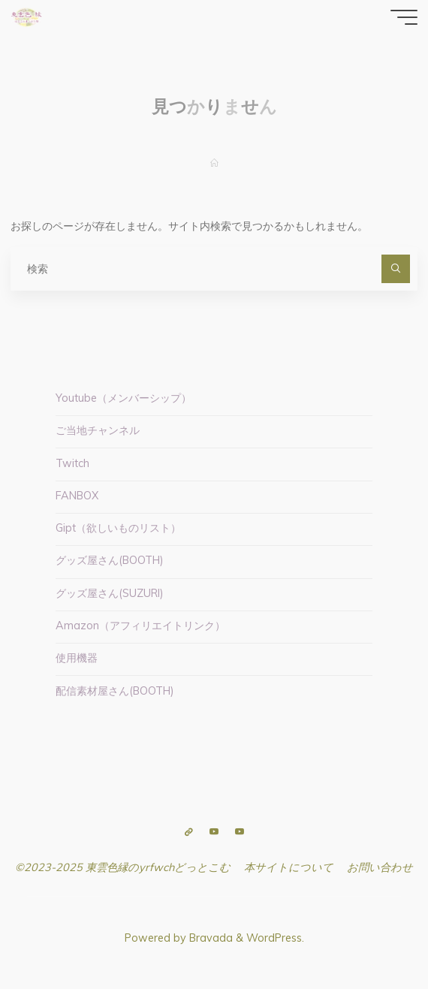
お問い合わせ (380, 867)
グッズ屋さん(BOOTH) (110, 560)
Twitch (72, 463)
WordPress (274, 938)
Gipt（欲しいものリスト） (118, 528)
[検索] (395, 268)
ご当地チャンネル (98, 430)
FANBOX (77, 495)
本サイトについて (288, 867)
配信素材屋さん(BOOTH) (115, 691)
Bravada (209, 938)
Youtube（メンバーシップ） (123, 398)
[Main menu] (403, 17)
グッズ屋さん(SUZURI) (110, 593)
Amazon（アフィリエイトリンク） (140, 625)
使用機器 (77, 658)
